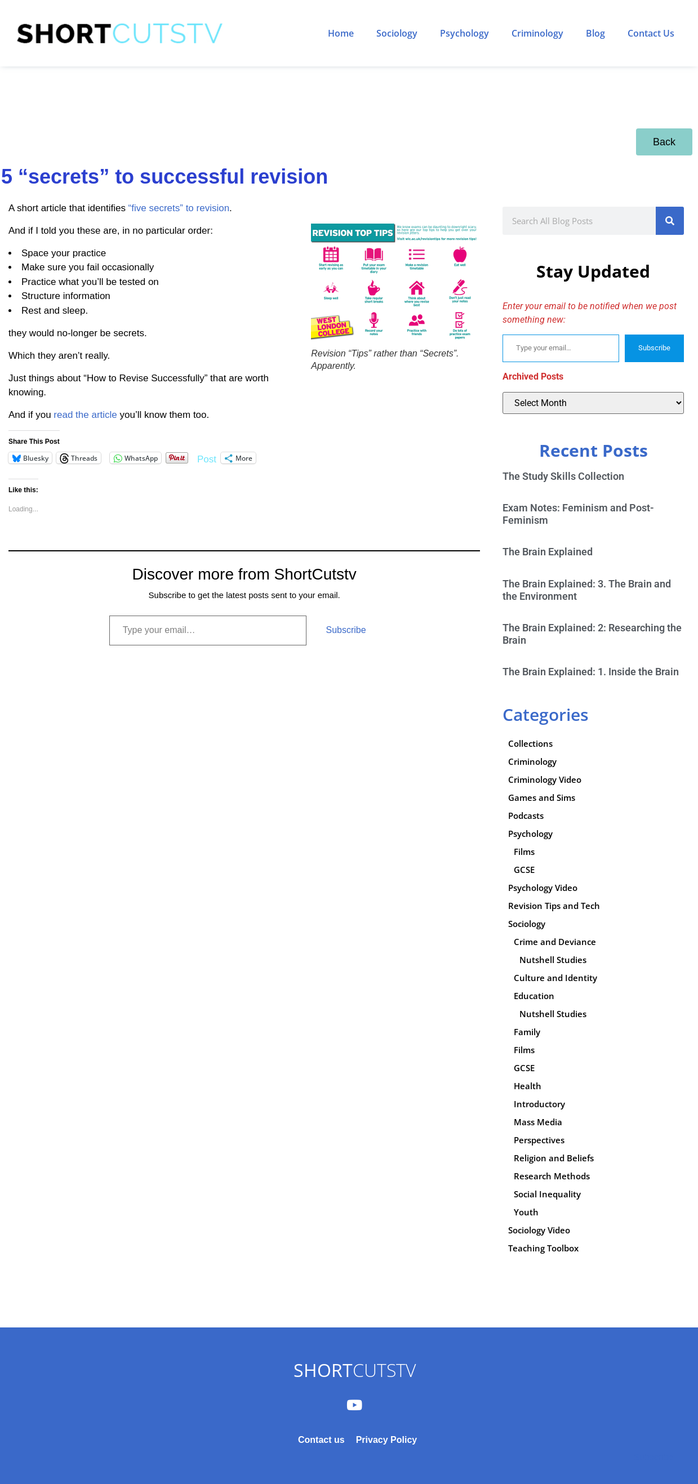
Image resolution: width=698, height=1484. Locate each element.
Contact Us (651, 33)
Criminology (537, 33)
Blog (595, 33)
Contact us (321, 1440)
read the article (85, 414)
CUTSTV (355, 1370)
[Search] (670, 221)
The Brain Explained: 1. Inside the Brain (591, 672)
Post (206, 458)
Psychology (464, 33)
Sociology (396, 33)
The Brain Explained (548, 552)
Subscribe (346, 630)
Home (341, 33)
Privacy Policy (386, 1440)
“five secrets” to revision (179, 208)
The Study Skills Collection (563, 476)
